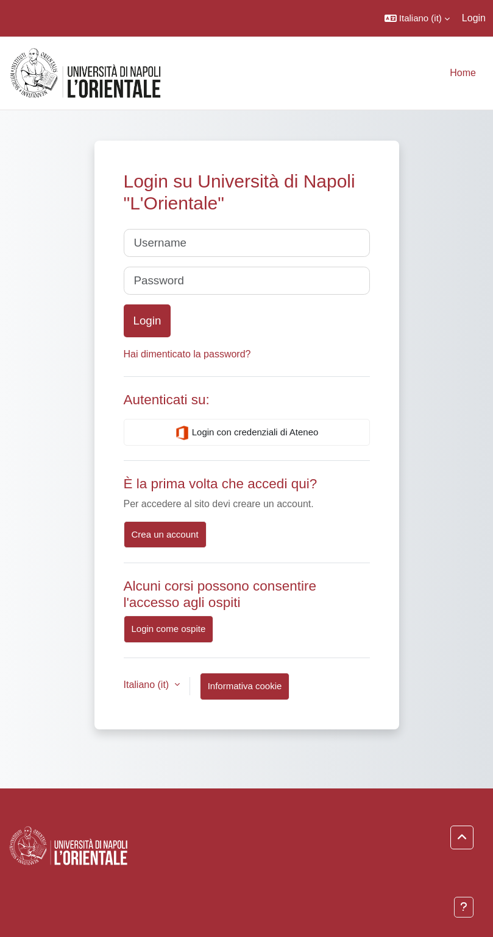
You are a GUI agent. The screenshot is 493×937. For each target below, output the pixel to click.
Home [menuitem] (463, 73)
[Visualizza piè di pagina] (463, 907)
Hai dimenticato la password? (187, 354)
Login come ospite (169, 628)
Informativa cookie (245, 686)
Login (474, 18)
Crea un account (165, 534)
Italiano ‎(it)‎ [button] (148, 684)
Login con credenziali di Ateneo (247, 433)
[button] (417, 18)
